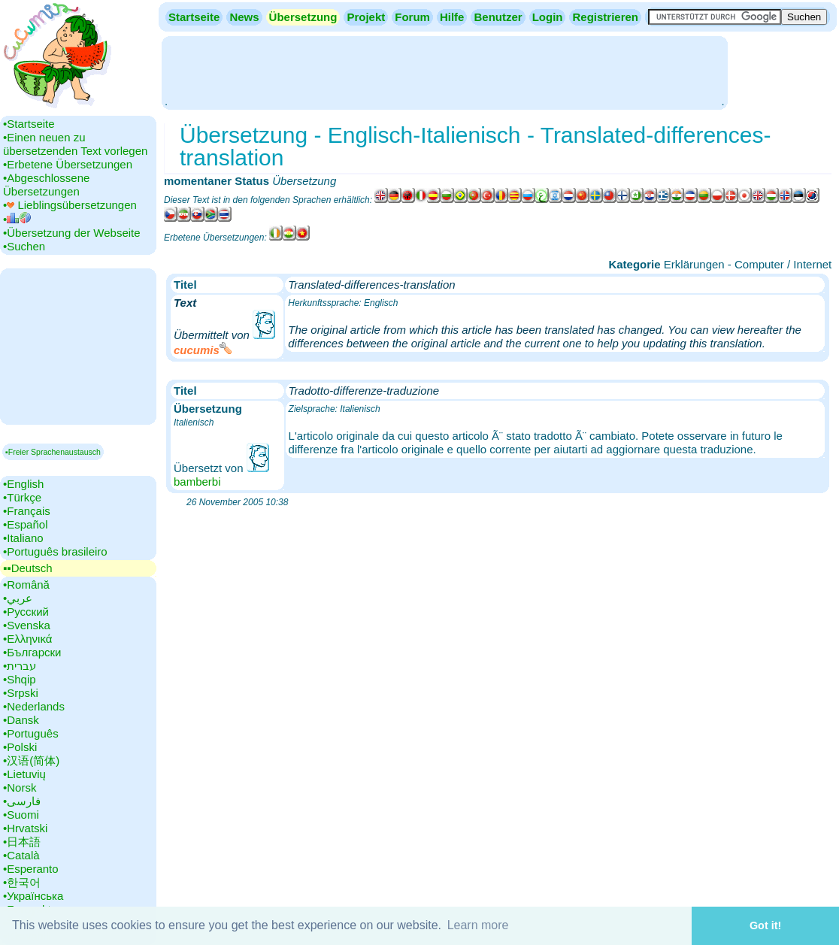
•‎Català (21, 855)
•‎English (23, 483)
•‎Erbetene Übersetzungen (67, 164)
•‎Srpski (20, 692)
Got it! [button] (765, 925)
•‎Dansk (21, 719)
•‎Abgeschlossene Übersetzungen (46, 184)
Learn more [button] (478, 925)
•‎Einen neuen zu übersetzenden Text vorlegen (75, 144)
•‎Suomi (21, 814)
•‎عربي (17, 598)
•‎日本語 (22, 841)
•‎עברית (19, 665)
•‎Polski (20, 747)
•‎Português (31, 733)
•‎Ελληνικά (27, 638)
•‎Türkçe (22, 497)
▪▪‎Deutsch (28, 568)
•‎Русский (26, 611)
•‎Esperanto (31, 868)
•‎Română (26, 584)
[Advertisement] (444, 71)
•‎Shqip (19, 679)
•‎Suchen (24, 246)
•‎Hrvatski (25, 828)
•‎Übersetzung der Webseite (72, 232)
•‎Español (25, 524)
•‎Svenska (26, 625)
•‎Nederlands (34, 706)
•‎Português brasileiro (55, 551)
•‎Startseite (29, 123)
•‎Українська (33, 895)
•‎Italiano (23, 538)
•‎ (17, 219)
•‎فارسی (22, 801)
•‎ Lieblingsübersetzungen (70, 204)
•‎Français (26, 510)
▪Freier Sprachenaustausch (53, 451)
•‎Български (32, 652)
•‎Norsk (19, 787)
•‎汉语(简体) (31, 760)
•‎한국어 (22, 882)
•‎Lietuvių (24, 774)
